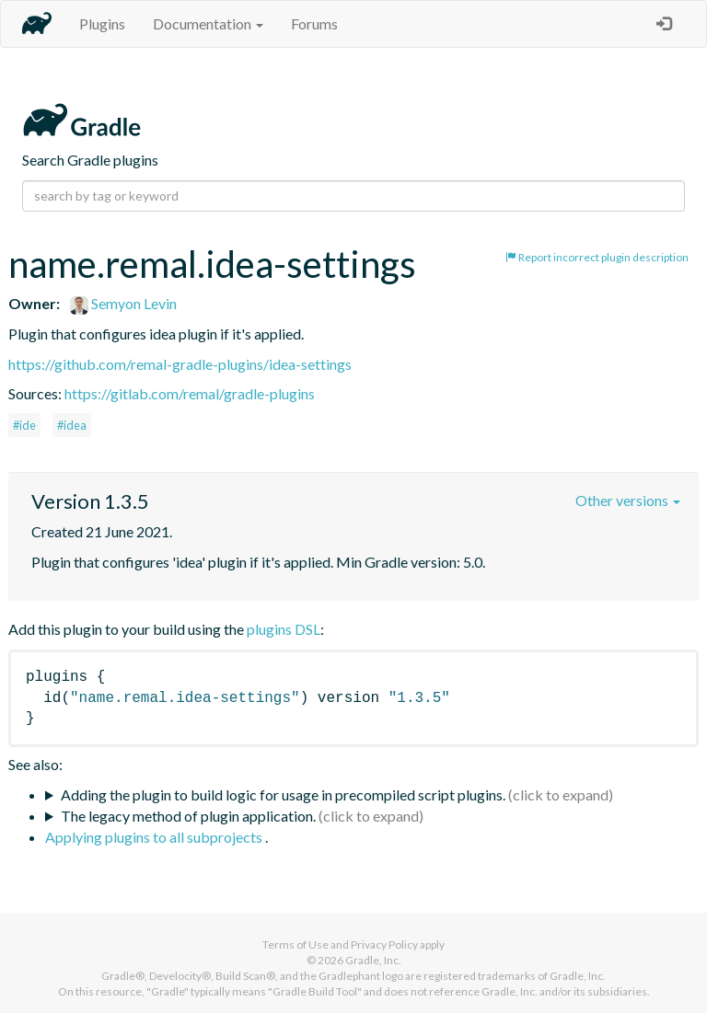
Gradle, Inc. (373, 960)
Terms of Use (295, 944)
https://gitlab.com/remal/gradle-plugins (189, 393)
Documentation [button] (208, 23)
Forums (314, 23)
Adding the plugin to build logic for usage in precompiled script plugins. (283, 794)
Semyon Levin (123, 303)
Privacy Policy (384, 944)
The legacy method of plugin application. (188, 815)
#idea (72, 425)
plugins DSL (283, 629)
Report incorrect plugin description (597, 257)
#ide (24, 425)
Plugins (102, 23)
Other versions (627, 500)
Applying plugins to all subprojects (155, 837)
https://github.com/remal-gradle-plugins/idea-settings (180, 364)
